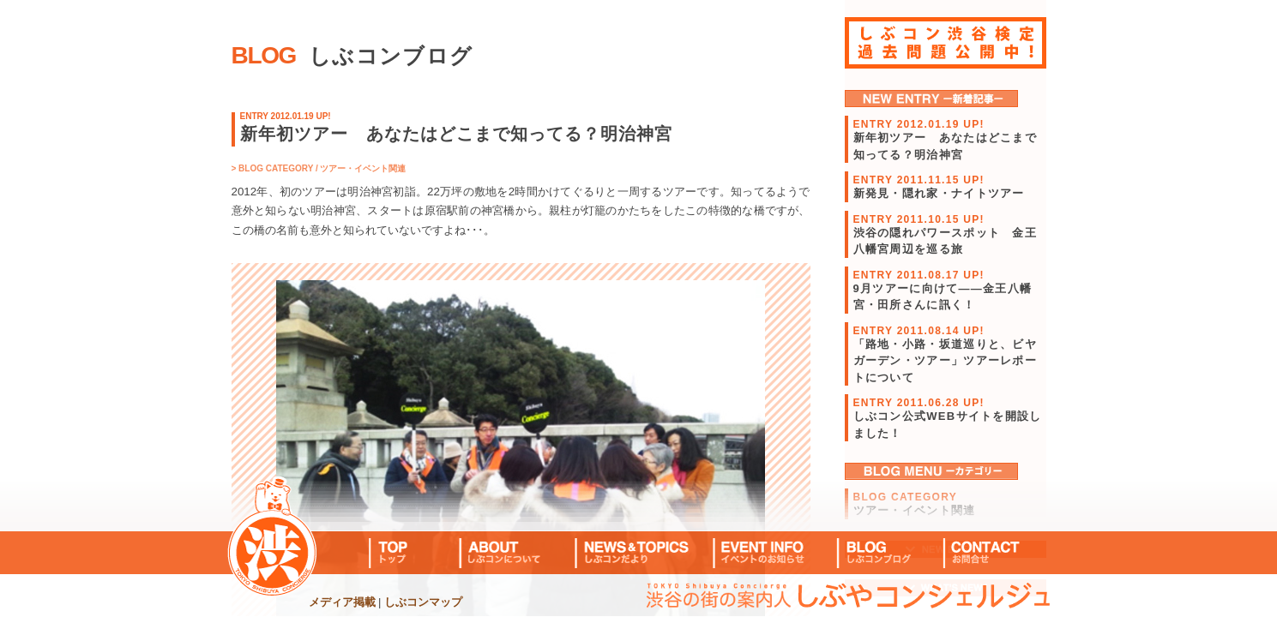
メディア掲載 (342, 602)
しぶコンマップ (423, 602)
